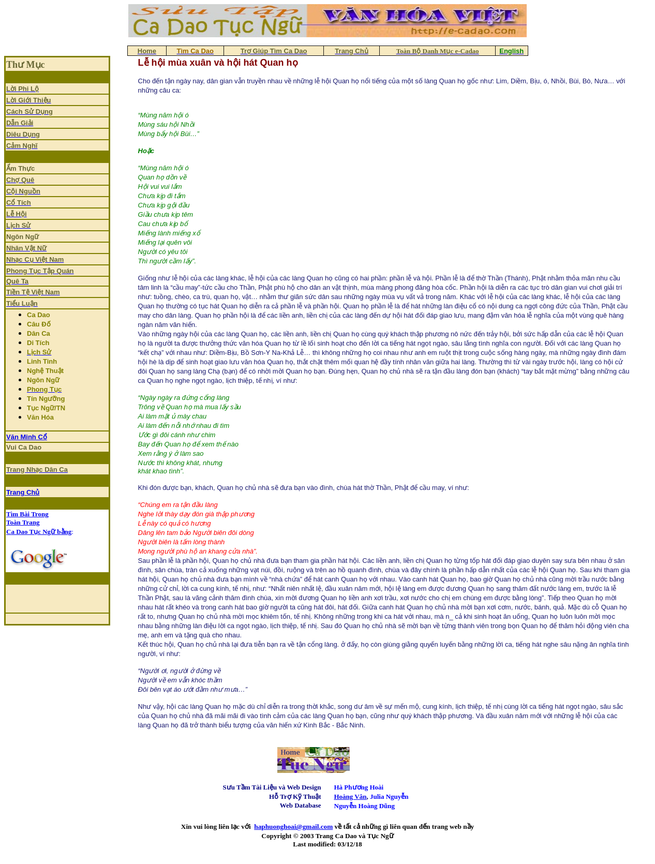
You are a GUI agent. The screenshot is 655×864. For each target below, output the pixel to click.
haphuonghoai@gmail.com (293, 826)
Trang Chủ (22, 492)
